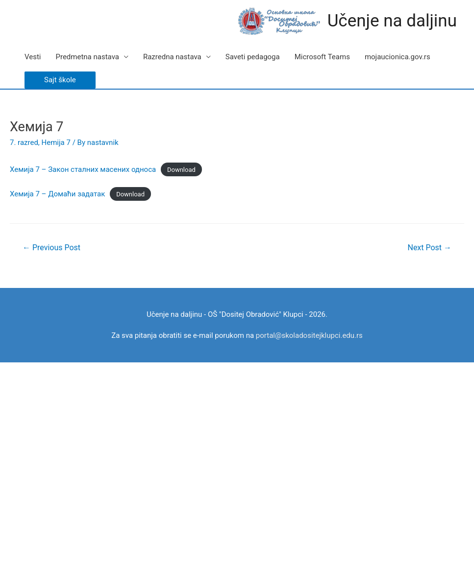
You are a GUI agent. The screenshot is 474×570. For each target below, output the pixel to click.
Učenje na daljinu (392, 21)
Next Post (429, 247)
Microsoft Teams (322, 56)
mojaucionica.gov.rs (397, 56)
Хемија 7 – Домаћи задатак (57, 194)
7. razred (24, 142)
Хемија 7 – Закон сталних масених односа (83, 169)
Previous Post (51, 247)
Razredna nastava (172, 56)
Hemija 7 (56, 142)
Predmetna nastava (87, 56)
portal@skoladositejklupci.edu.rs (309, 335)
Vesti (33, 56)
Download (181, 169)
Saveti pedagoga (252, 56)
